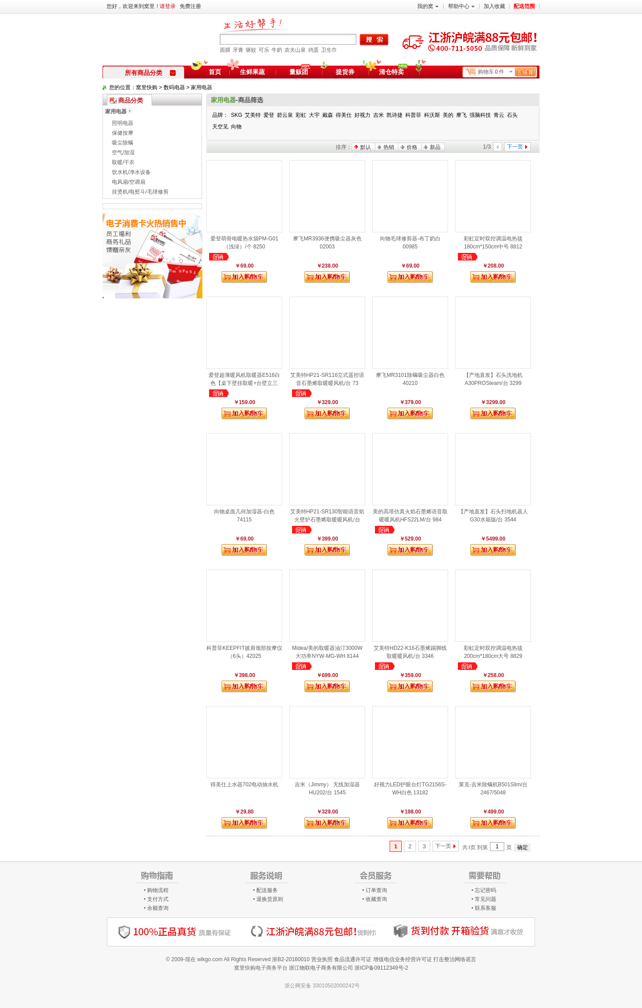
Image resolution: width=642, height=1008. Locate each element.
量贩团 (298, 71)
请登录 (168, 6)
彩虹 (301, 115)
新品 (435, 147)
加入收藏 (494, 6)
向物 (236, 127)
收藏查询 (376, 899)
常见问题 (485, 899)
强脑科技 (480, 115)
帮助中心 (461, 6)
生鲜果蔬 (252, 71)
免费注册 (190, 6)
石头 (512, 115)
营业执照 (322, 959)
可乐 (264, 50)
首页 (215, 71)
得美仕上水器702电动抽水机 (244, 784)
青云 (499, 115)
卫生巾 (329, 50)
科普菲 (413, 115)
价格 (412, 147)
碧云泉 (285, 115)
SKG (236, 115)
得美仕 (344, 115)
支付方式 (158, 899)
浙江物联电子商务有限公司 (321, 968)
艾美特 (253, 115)
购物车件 (507, 72)
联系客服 (485, 908)
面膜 (225, 50)
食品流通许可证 (352, 959)
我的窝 (428, 6)
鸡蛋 (313, 50)
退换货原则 (269, 899)
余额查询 (158, 908)
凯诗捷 (395, 115)
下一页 (443, 846)
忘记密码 (485, 890)
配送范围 (524, 6)
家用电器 (201, 87)
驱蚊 (251, 50)
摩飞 (461, 115)
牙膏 (238, 50)
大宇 (314, 115)
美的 (448, 115)
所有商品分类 (150, 72)
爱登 (268, 115)
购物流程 (158, 890)
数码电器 (174, 87)
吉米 (378, 115)
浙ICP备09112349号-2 (381, 968)
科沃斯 (432, 115)
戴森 (327, 115)
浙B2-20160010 (290, 959)
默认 (365, 147)
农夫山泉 (295, 50)
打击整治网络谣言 (454, 959)
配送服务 (267, 890)
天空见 (220, 127)
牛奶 (277, 50)
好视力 (362, 115)
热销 (388, 147)
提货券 (345, 71)
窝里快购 (146, 87)
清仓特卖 (393, 70)
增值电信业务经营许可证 (402, 959)
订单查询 (376, 890)
